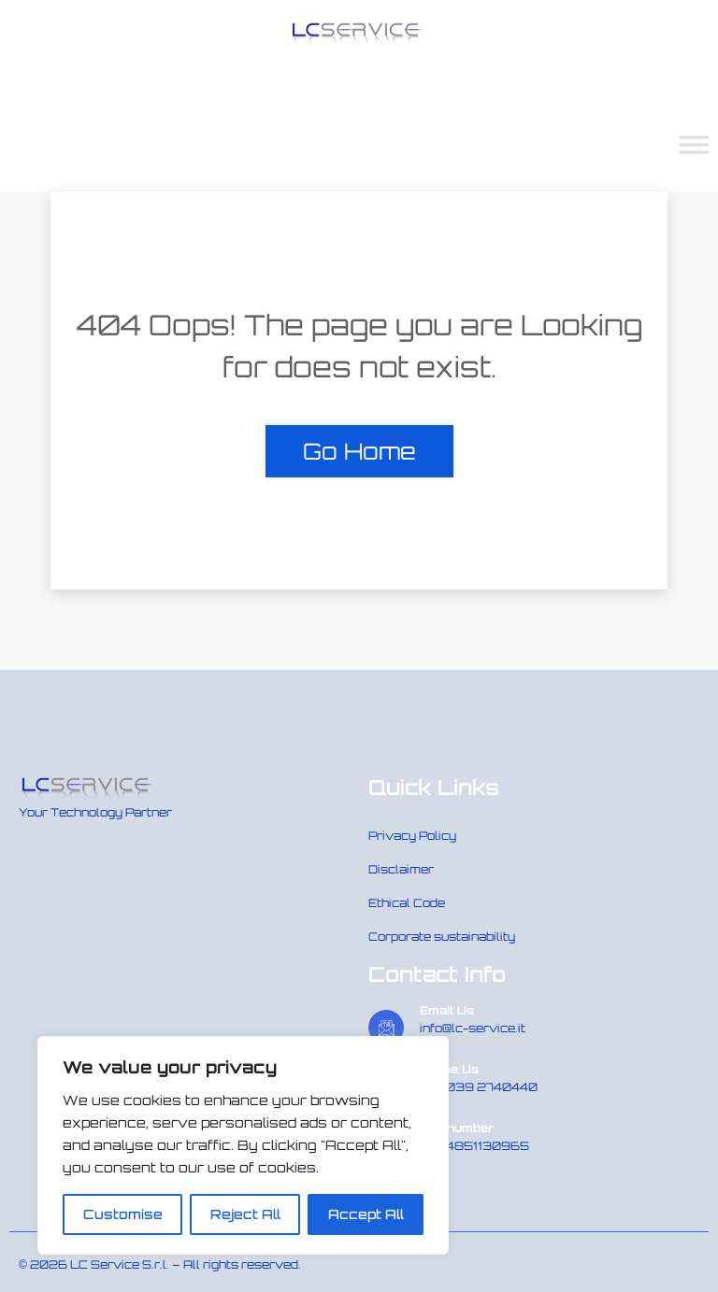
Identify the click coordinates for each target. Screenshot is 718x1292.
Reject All (245, 1214)
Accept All (366, 1214)
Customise (123, 1214)
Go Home (359, 451)
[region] (243, 1145)
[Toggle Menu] (694, 144)
